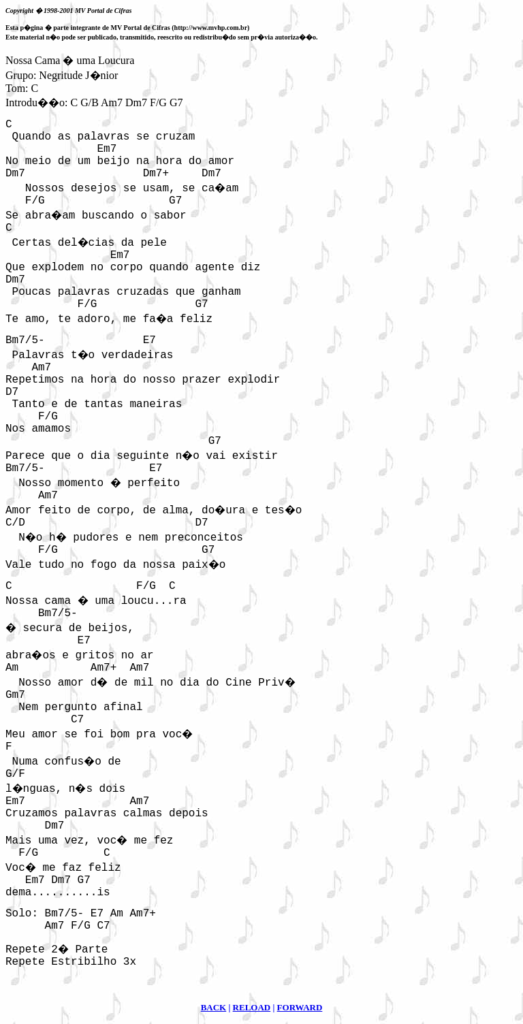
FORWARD (300, 1007)
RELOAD (252, 1007)
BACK (214, 1007)
